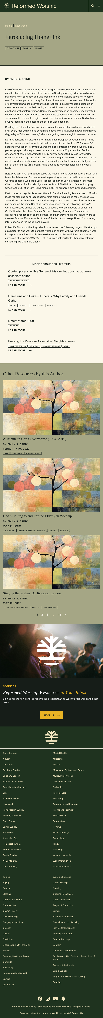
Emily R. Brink (20, 79)
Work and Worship (62, 855)
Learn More (20, 285)
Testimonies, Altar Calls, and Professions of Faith (74, 958)
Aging (6, 882)
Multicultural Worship (63, 775)
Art (6, 453)
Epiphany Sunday (11, 770)
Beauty (6, 888)
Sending (57, 982)
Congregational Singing (16, 607)
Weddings (58, 849)
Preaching (58, 798)
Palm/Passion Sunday (13, 809)
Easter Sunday (10, 826)
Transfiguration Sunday (14, 787)
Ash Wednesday (11, 798)
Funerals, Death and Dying (16, 956)
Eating (13, 305)
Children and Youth (12, 899)
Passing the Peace (51, 346)
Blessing (7, 894)
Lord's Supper (60, 971)
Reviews (57, 826)
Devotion (13, 48)
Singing (52, 530)
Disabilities (8, 939)
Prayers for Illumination (64, 928)
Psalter (36, 607)
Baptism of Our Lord (13, 781)
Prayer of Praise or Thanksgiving (69, 976)
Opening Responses (63, 894)
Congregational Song (13, 922)
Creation (7, 928)
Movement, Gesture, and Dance (68, 770)
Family (27, 48)
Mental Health (60, 753)
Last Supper (37, 305)
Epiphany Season (11, 775)
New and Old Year (62, 781)
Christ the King (10, 866)
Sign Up (51, 715)
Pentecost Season (12, 849)
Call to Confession (61, 899)
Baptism (57, 945)
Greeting (57, 888)
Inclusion (9, 530)
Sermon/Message (61, 939)
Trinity (56, 843)
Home (8, 25)
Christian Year (10, 905)
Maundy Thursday (12, 815)
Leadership (8, 984)
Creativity (17, 453)
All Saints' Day (10, 860)
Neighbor (34, 346)
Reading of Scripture (63, 933)
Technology (58, 838)
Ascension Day (10, 838)
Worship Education (62, 866)
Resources (21, 25)
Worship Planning (18, 281)
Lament (56, 911)
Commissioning (10, 916)
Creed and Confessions (64, 950)
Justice (6, 979)
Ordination (58, 787)
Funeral (24, 305)
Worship (14, 326)
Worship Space (33, 453)
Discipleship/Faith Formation (16, 945)
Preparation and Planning (65, 804)
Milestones (58, 758)
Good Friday (9, 821)
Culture (6, 933)
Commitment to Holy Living (66, 922)
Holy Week (8, 804)
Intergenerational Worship (31, 530)
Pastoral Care (59, 792)
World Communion (62, 860)
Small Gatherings (61, 832)
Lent (5, 792)
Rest (66, 346)
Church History (10, 911)
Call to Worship (60, 882)
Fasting (6, 950)
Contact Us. (77, 1013)
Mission (56, 764)
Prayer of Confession (63, 905)
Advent (6, 758)
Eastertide (8, 832)
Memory (51, 305)
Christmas (8, 764)
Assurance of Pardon (63, 916)
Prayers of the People (63, 965)
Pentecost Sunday (12, 843)
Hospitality (8, 967)
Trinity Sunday (10, 855)
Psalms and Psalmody (63, 809)
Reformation (50, 607)
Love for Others (18, 346)
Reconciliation (59, 815)
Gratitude (7, 962)
